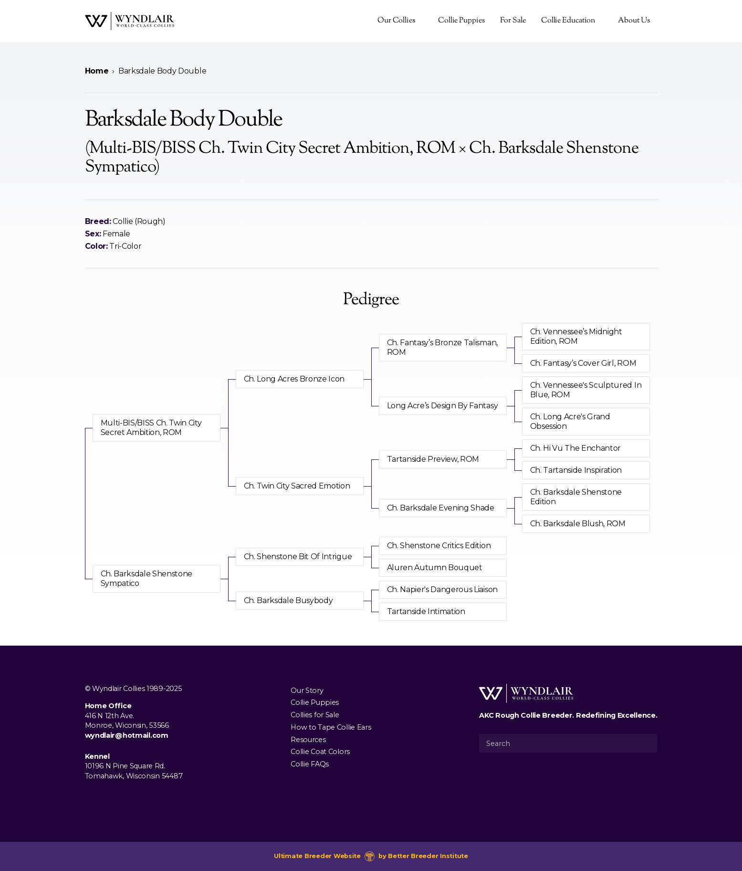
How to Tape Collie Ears (331, 726)
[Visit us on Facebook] (90, 798)
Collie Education (568, 20)
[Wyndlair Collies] (129, 21)
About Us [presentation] (633, 20)
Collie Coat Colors (320, 751)
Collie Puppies (461, 20)
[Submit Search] (646, 743)
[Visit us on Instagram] (106, 798)
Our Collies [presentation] (396, 20)
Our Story (307, 690)
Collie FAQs (310, 764)
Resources (308, 739)
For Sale (513, 20)
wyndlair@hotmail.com (126, 735)
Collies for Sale (315, 715)
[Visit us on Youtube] (121, 798)
